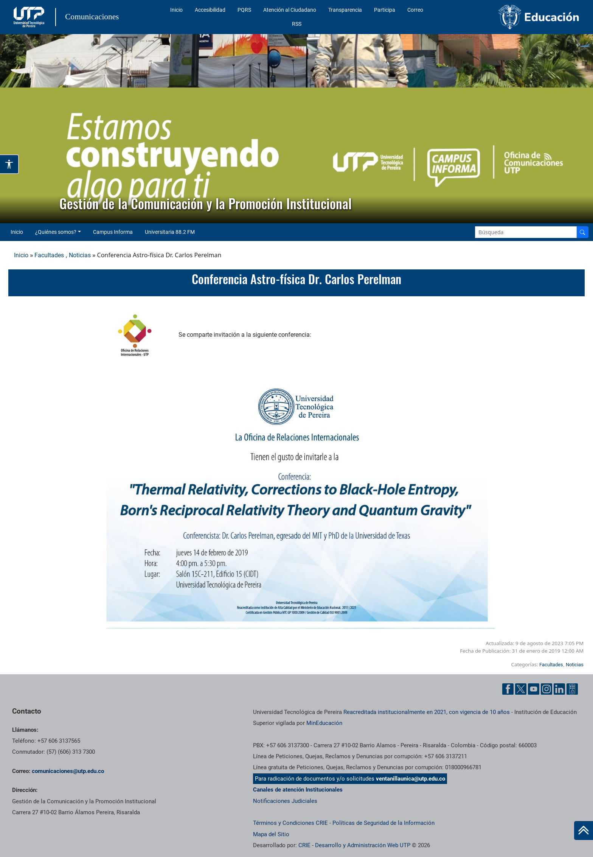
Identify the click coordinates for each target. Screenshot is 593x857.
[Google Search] (526, 232)
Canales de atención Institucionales (298, 789)
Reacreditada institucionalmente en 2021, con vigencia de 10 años (426, 712)
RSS (296, 24)
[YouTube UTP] (533, 689)
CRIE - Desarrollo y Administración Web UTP (354, 845)
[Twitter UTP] (520, 689)
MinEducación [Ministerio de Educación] (324, 723)
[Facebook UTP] (508, 689)
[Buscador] (582, 232)
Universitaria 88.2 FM (170, 232)
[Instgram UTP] (546, 689)
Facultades (49, 255)
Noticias (80, 255)
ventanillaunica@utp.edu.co (410, 778)
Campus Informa (113, 232)
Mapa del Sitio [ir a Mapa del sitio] (271, 834)
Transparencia (345, 10)
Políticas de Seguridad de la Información (383, 823)
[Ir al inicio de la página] (583, 830)
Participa (384, 10)
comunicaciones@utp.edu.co (68, 771)
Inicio (176, 10)
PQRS (244, 10)
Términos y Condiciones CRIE (290, 823)
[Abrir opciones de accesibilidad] (9, 164)
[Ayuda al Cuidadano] (572, 689)
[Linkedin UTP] (559, 689)
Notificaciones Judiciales (285, 801)
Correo (415, 10)
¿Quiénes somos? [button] (55, 232)
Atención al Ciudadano (289, 10)
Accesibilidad (210, 10)
